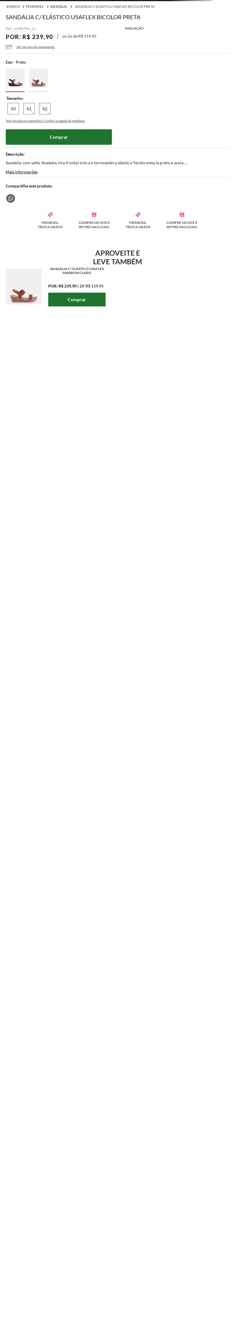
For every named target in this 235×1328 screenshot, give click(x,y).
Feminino (34, 6)
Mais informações (22, 172)
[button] (30, 47)
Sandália (58, 6)
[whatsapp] (10, 198)
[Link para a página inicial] (13, 6)
